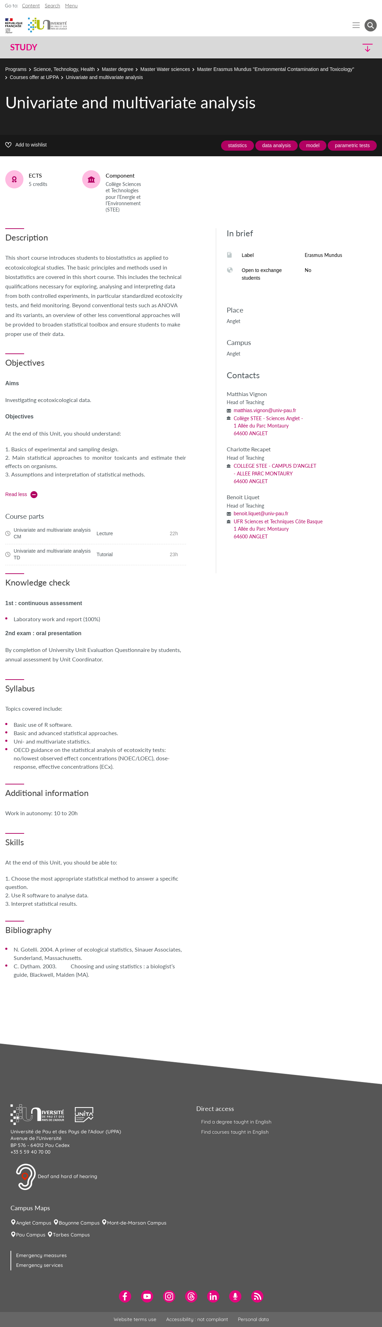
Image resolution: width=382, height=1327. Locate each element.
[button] (332, 47)
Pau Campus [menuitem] (30, 1235)
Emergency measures (41, 1255)
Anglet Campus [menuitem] (33, 1223)
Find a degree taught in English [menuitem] (236, 1122)
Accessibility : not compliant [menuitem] (197, 1319)
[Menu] (356, 25)
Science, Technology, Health (64, 69)
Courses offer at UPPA (34, 77)
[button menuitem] (371, 25)
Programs (16, 69)
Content (31, 5)
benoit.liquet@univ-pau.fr (261, 513)
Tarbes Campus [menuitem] (71, 1235)
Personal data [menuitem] (253, 1319)
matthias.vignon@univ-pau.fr (265, 410)
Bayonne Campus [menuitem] (79, 1223)
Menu (71, 5)
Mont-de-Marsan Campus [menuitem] (137, 1223)
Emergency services (39, 1265)
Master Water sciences (165, 69)
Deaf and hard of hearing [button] (56, 1177)
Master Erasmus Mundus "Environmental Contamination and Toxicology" (275, 69)
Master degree (117, 69)
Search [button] (52, 5)
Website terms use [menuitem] (135, 1319)
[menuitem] (125, 1296)
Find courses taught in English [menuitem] (235, 1132)
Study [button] (23, 47)
